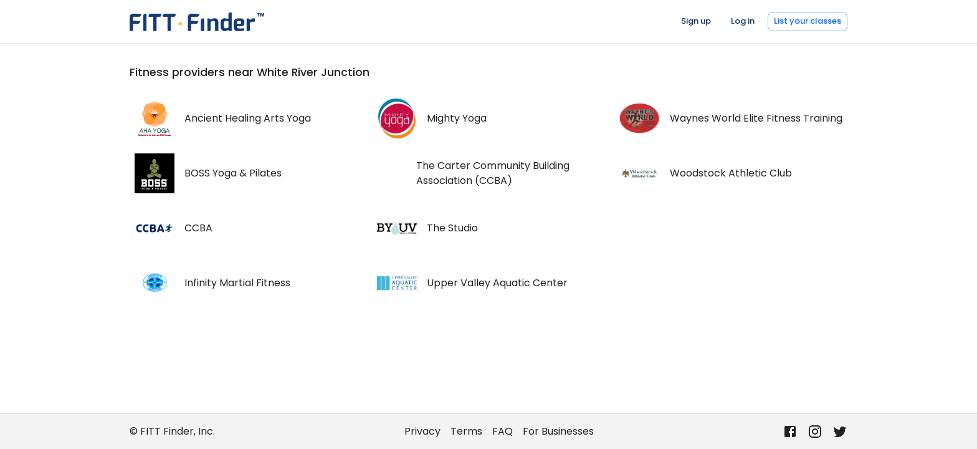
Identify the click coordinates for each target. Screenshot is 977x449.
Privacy (422, 431)
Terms (466, 431)
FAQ (502, 431)
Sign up (696, 21)
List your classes (807, 21)
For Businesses (558, 431)
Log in (743, 21)
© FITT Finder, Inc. (172, 431)
